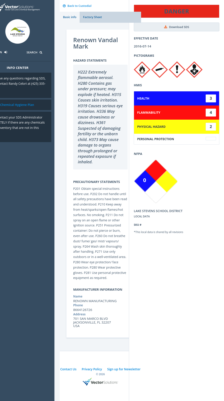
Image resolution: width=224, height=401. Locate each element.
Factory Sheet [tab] (92, 17)
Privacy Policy (92, 369)
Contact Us (68, 369)
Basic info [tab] (69, 17)
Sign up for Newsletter (124, 369)
